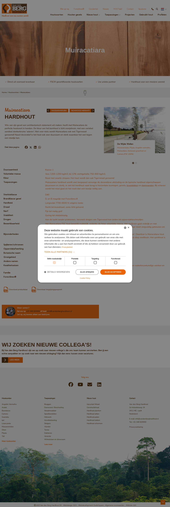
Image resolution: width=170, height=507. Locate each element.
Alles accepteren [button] (113, 272)
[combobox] (125, 228)
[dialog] (85, 253)
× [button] (128, 228)
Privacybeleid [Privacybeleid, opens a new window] (67, 247)
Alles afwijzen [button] (87, 272)
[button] (85, 252)
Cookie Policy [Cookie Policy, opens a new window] (85, 278)
